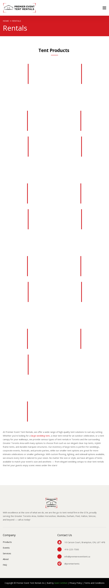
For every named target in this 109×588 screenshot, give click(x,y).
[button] (104, 8)
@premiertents (71, 563)
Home (6, 21)
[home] (19, 8)
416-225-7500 (71, 549)
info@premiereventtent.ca (77, 556)
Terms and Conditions (94, 583)
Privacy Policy (75, 583)
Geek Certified (60, 583)
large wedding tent (40, 435)
